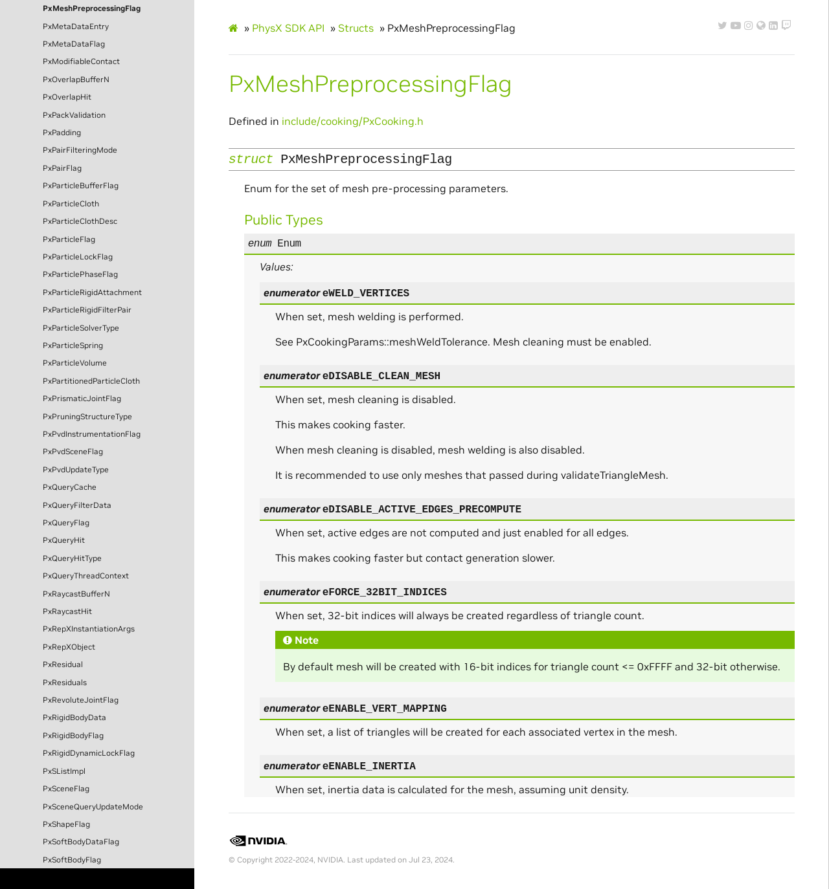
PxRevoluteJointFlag (81, 700)
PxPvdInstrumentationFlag (92, 434)
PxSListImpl (64, 771)
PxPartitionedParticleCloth (91, 381)
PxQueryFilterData (77, 505)
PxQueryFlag (66, 522)
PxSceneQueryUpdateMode (93, 806)
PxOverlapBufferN (76, 79)
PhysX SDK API (288, 27)
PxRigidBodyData (74, 717)
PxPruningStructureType (87, 416)
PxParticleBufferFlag (81, 185)
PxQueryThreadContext (86, 575)
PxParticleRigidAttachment (92, 292)
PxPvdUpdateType (76, 469)
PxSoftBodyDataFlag (81, 841)
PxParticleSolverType (81, 328)
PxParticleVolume (75, 363)
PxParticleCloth (71, 203)
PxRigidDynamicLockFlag (89, 753)
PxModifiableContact (81, 61)
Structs (356, 27)
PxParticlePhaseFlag (80, 274)
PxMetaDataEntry (76, 26)
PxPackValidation (74, 115)
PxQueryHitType (72, 558)
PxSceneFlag (66, 788)
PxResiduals (65, 682)
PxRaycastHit (67, 611)
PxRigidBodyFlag (73, 735)
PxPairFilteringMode (80, 150)
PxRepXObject (69, 647)
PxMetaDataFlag (74, 44)
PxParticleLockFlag (78, 256)
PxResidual (63, 664)
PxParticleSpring (73, 345)
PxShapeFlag (66, 824)
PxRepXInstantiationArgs (89, 628)
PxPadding (62, 132)
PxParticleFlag (69, 239)
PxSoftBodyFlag (72, 859)
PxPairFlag (62, 168)
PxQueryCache (70, 487)
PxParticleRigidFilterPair (87, 309)
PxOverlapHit (67, 97)
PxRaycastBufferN (76, 593)
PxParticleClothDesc (80, 221)
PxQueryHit (64, 540)
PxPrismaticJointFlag (82, 398)
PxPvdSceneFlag (73, 451)
